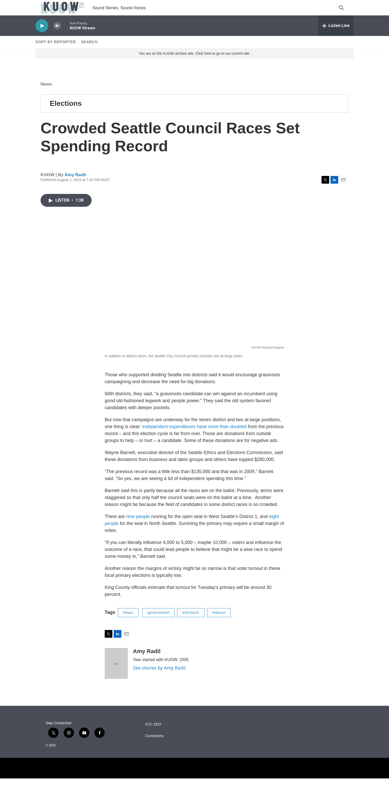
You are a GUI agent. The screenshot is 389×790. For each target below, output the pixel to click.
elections (190, 624)
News (46, 95)
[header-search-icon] (345, 13)
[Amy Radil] (116, 675)
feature (219, 624)
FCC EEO (153, 736)
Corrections (154, 747)
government (158, 624)
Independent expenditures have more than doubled (194, 438)
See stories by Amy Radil (159, 679)
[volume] (57, 37)
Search (89, 53)
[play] (42, 37)
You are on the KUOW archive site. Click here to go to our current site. (194, 65)
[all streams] (336, 37)
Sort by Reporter (55, 53)
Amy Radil (75, 186)
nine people (138, 528)
